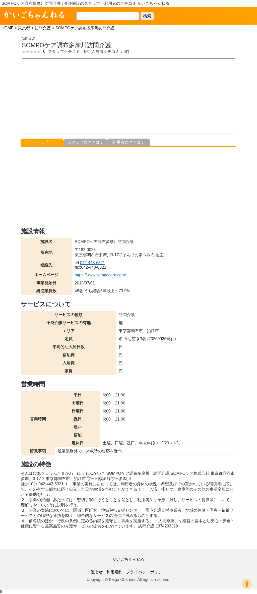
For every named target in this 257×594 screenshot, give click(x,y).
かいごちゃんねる (128, 559)
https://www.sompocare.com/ (100, 275)
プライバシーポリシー (146, 572)
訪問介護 (43, 28)
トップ (42, 142)
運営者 (97, 572)
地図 (160, 255)
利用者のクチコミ (128, 142)
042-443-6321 (92, 263)
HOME (8, 28)
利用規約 (114, 572)
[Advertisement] (128, 184)
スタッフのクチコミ (85, 142)
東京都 (24, 28)
